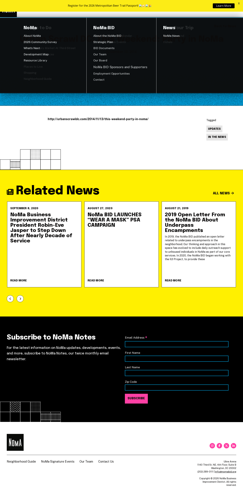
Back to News (225, 26)
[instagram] (212, 445)
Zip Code (131, 381)
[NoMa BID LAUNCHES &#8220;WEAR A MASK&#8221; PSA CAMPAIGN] (121, 244)
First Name (132, 352)
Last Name (132, 367)
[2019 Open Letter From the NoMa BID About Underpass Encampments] (199, 244)
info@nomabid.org (225, 471)
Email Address (136, 337)
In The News (217, 137)
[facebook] (219, 445)
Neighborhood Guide (196, 8)
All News (223, 193)
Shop (222, 8)
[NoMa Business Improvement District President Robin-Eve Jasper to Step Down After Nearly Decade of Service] (44, 244)
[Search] (234, 8)
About (167, 8)
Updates (214, 129)
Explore (141, 8)
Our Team (86, 461)
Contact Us (106, 461)
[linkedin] (233, 445)
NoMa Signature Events (57, 461)
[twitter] (226, 445)
